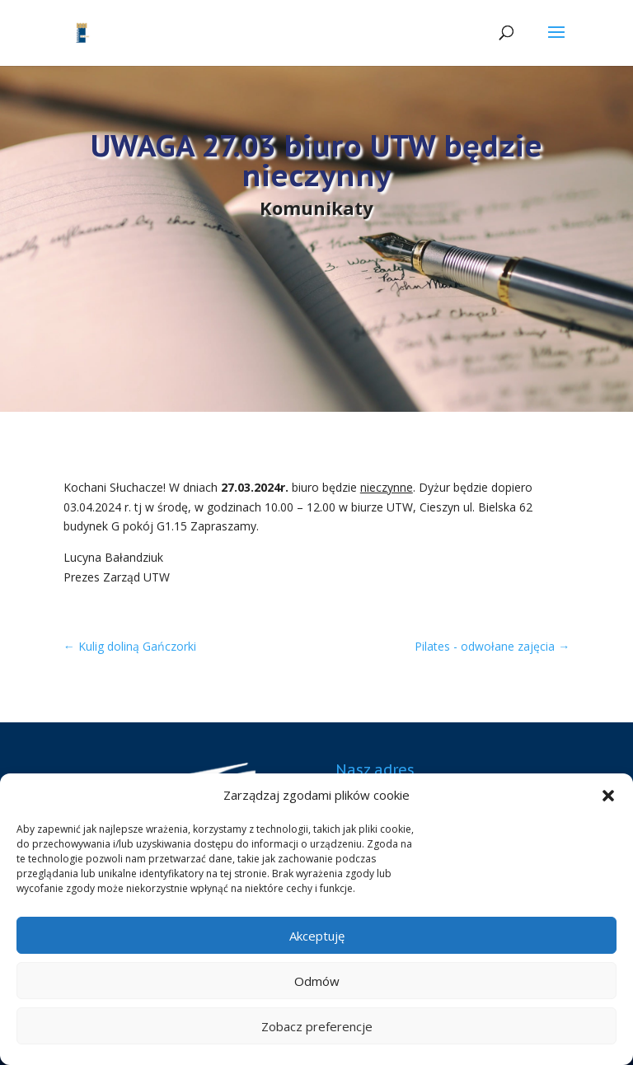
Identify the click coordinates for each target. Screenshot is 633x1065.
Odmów (317, 981)
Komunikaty (316, 207)
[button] (608, 795)
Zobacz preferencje (317, 1026)
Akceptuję (317, 935)
